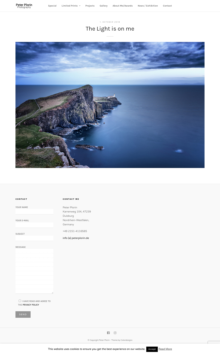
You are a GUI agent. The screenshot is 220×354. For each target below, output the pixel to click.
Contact (167, 5)
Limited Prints (70, 5)
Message (34, 270)
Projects (90, 5)
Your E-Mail (34, 222)
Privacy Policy (31, 305)
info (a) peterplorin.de (76, 238)
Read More (165, 349)
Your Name (34, 209)
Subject (34, 236)
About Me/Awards (123, 5)
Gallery (103, 5)
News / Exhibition (148, 5)
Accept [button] (152, 349)
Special (52, 5)
